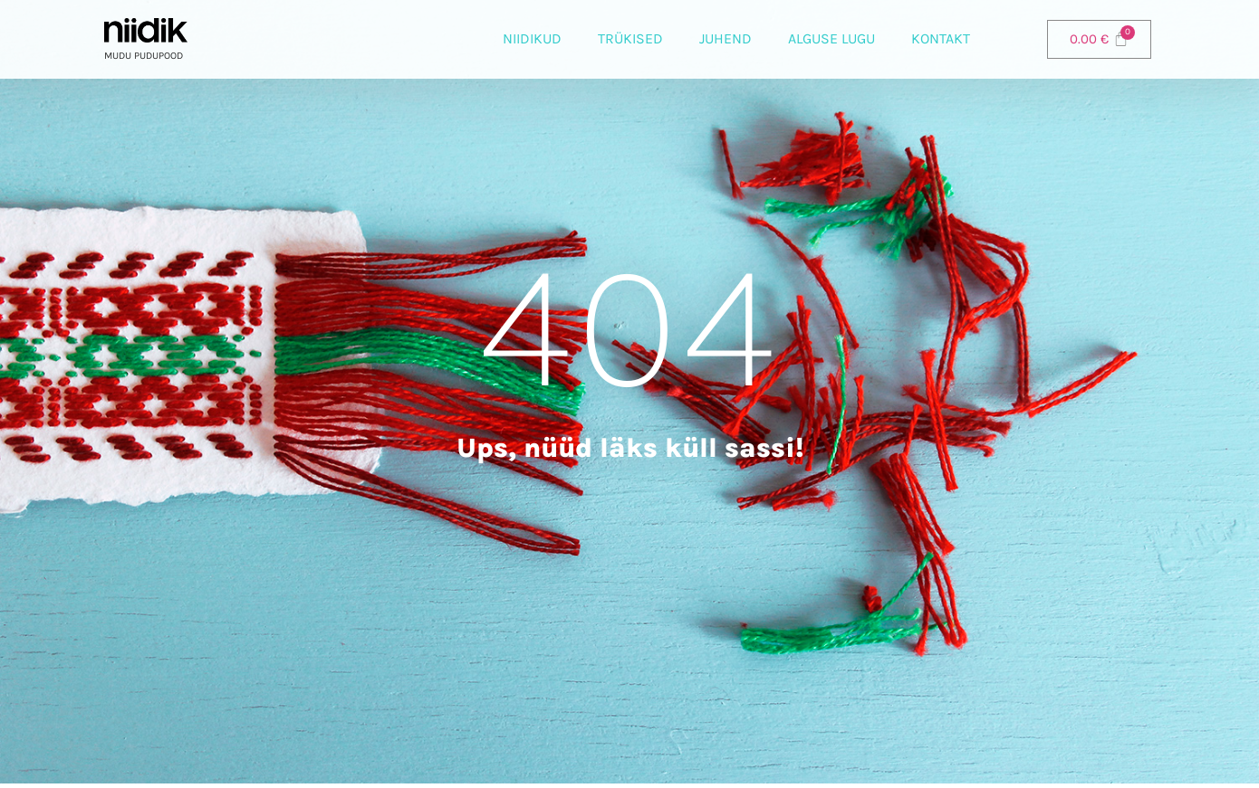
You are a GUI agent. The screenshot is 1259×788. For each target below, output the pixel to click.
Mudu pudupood (143, 56)
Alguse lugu (831, 38)
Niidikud (532, 38)
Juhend (725, 38)
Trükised (630, 38)
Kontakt (940, 38)
